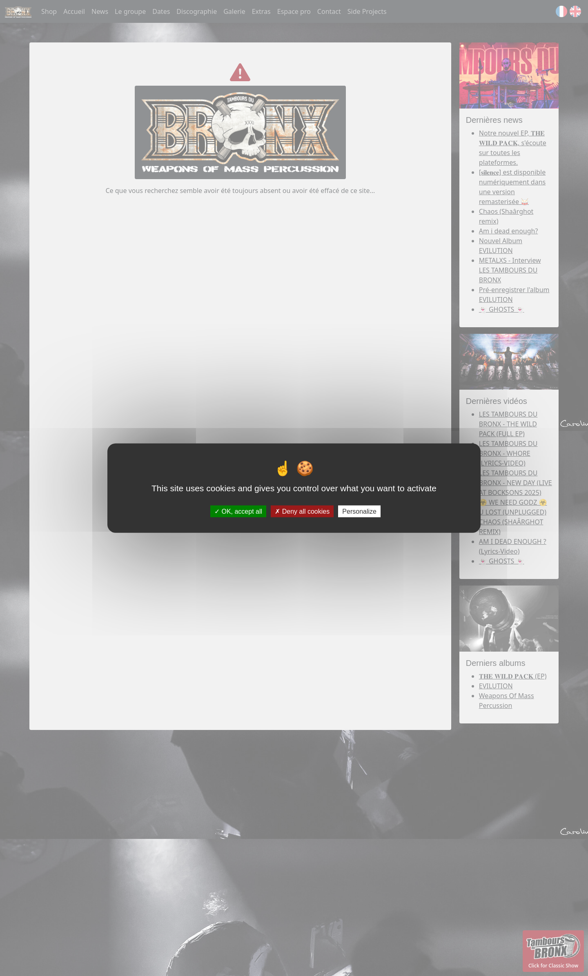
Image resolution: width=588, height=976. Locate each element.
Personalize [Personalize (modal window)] (359, 511)
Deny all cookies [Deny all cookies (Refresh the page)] (302, 511)
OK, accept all (238, 511)
